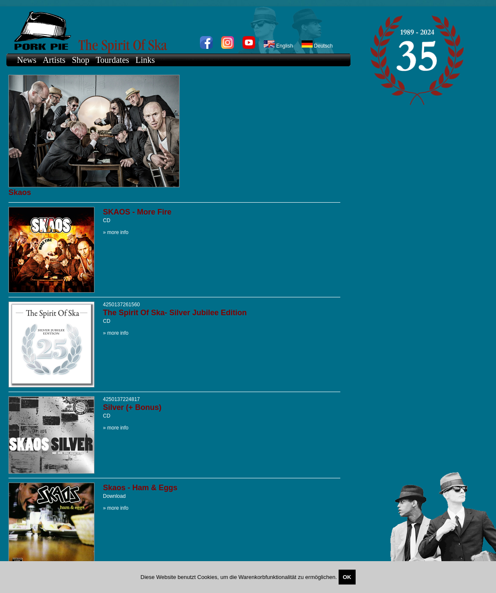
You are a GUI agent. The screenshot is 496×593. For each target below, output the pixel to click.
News (27, 60)
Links (145, 60)
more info (117, 232)
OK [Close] (347, 577)
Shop (80, 60)
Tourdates (112, 60)
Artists (54, 60)
